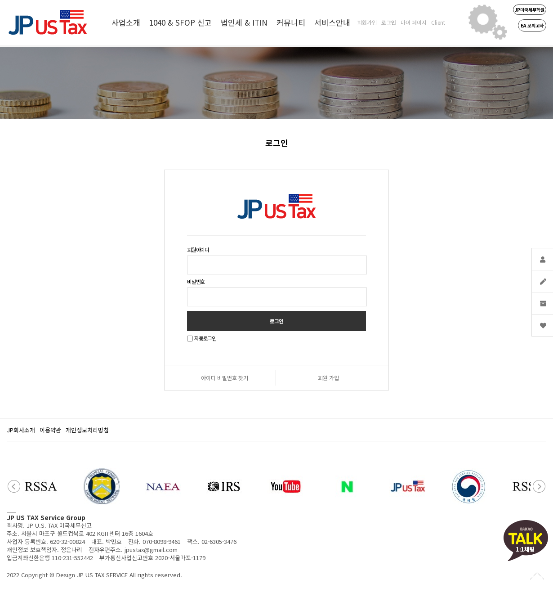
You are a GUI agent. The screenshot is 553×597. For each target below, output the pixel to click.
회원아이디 (198, 249)
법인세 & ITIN (244, 22)
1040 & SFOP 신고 (180, 22)
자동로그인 (205, 338)
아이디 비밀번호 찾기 (224, 378)
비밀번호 (196, 281)
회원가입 (367, 22)
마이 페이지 (414, 22)
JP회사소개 (21, 430)
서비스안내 (332, 22)
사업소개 (125, 22)
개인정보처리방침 (87, 430)
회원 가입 (328, 378)
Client (438, 22)
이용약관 (50, 430)
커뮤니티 (290, 22)
